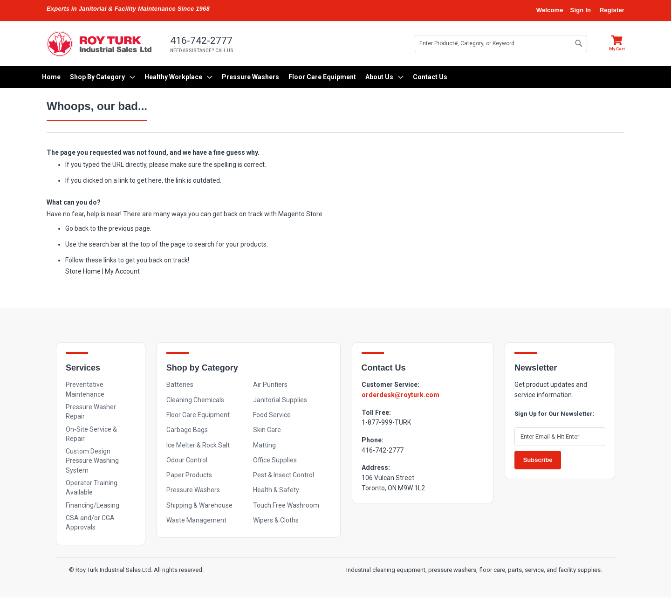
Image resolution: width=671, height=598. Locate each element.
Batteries (179, 384)
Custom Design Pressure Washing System (92, 460)
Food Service (272, 415)
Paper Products (189, 475)
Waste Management (196, 520)
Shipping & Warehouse (199, 505)
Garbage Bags (187, 429)
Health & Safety (276, 490)
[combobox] (501, 43)
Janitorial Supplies (280, 400)
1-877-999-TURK (386, 422)
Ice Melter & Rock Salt (198, 445)
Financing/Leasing (92, 505)
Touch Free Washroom (286, 505)
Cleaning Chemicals (195, 400)
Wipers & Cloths (276, 520)
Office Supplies (275, 460)
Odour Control (186, 460)
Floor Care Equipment (198, 415)
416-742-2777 (383, 450)
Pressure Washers (193, 490)
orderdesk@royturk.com (400, 395)
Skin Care (267, 429)
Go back (77, 228)
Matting (264, 445)
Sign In (580, 10)
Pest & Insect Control (283, 475)
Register (612, 10)
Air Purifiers (270, 384)
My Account (122, 271)
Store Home (83, 271)
